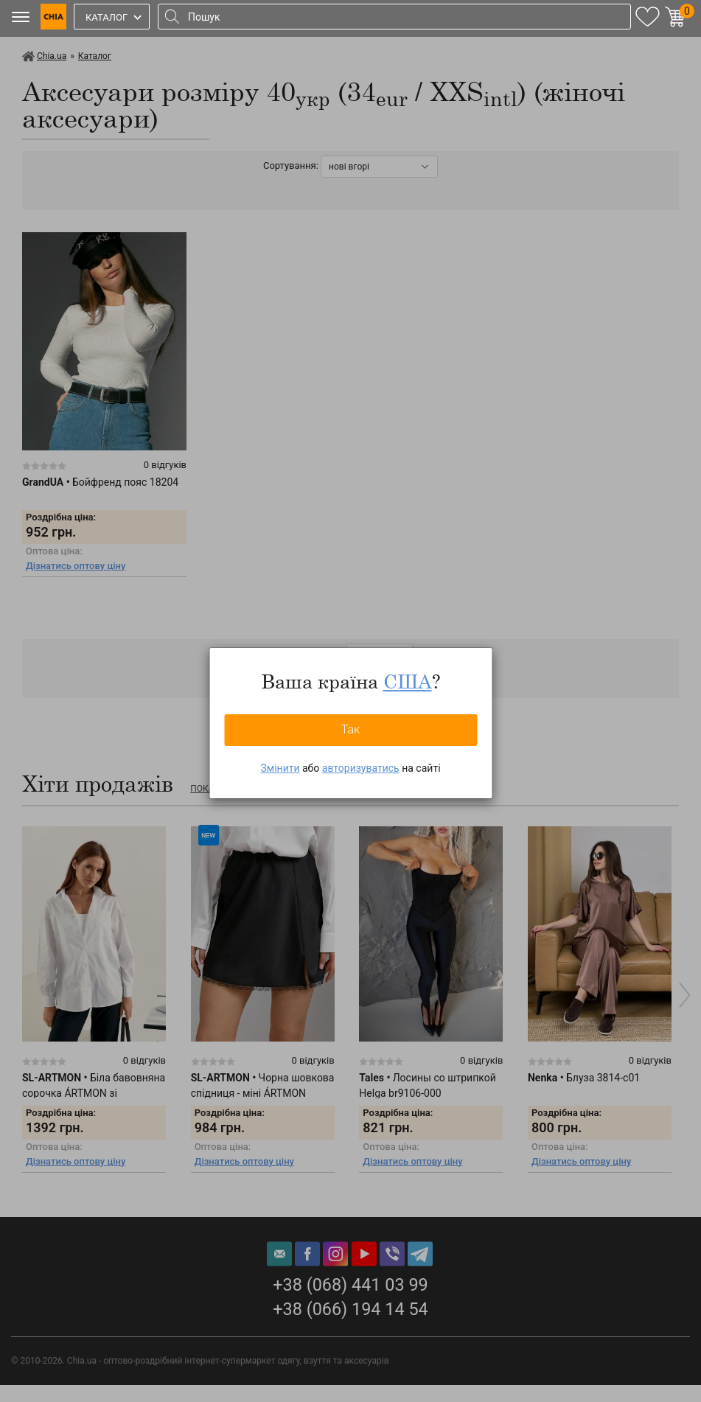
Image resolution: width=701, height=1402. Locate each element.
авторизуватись (361, 768)
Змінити (279, 768)
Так (350, 729)
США (407, 681)
